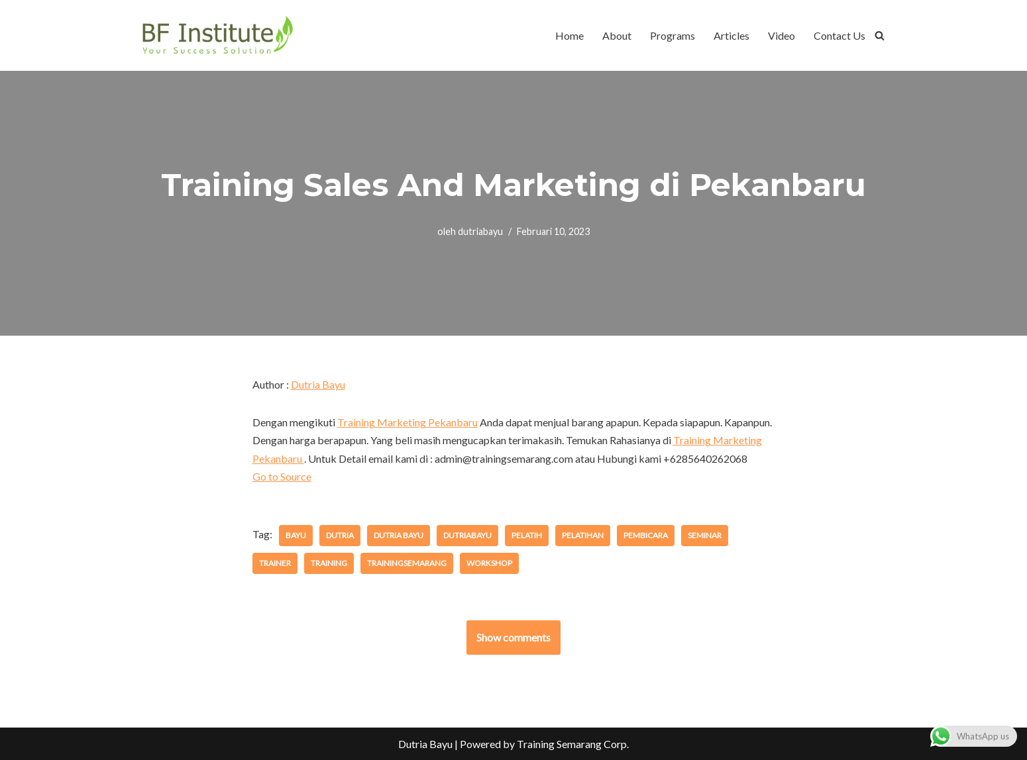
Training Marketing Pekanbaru (407, 422)
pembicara (645, 535)
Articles (731, 35)
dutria (340, 535)
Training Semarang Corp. (573, 743)
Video (781, 35)
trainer (275, 563)
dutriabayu (480, 231)
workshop (489, 563)
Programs (672, 35)
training (329, 563)
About (616, 35)
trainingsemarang (407, 563)
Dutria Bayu (318, 384)
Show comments (513, 637)
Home (569, 35)
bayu (296, 535)
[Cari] (880, 35)
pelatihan (583, 535)
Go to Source (281, 476)
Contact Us (839, 35)
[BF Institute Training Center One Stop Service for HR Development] (217, 35)
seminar (705, 535)
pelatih (527, 535)
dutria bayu (398, 535)
